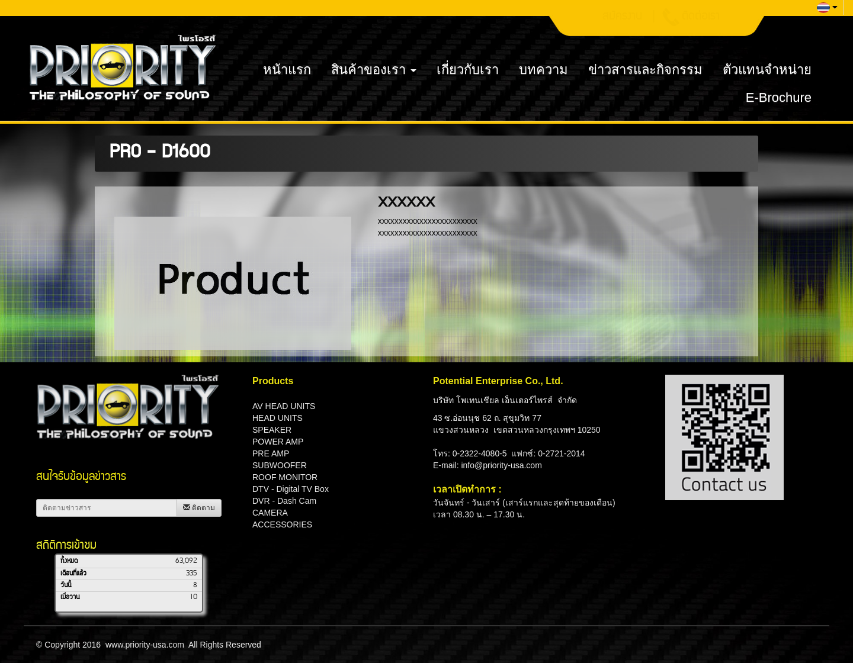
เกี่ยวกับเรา (468, 69)
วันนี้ (65, 585)
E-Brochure (779, 97)
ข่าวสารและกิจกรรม (645, 69)
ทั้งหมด (69, 561)
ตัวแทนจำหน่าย (767, 69)
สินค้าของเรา (373, 69)
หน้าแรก (287, 69)
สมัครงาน (622, 17)
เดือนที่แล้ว (73, 573)
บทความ (543, 69)
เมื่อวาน (69, 597)
